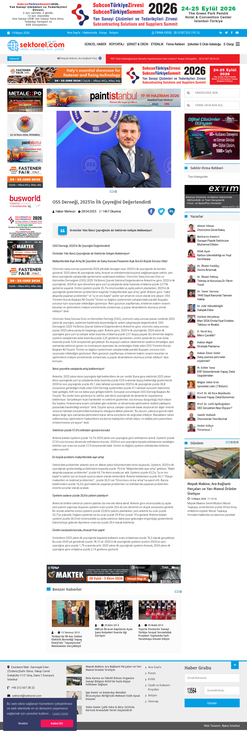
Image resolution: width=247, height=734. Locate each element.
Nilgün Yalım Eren (208, 382)
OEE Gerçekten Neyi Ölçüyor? (214, 408)
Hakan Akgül (204, 342)
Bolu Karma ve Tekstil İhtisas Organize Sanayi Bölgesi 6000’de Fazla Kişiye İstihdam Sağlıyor (110, 681)
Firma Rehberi (175, 44)
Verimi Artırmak (206, 269)
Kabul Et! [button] (57, 723)
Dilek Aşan (203, 251)
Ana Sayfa (73, 32)
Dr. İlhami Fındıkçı (208, 266)
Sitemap (153, 701)
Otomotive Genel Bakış (211, 229)
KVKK (151, 679)
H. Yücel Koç (204, 331)
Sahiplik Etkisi (205, 310)
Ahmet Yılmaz (205, 226)
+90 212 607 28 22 (21, 687)
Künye (103, 32)
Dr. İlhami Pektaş (207, 277)
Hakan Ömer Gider (208, 353)
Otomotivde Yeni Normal (212, 418)
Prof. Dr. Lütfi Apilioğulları (213, 404)
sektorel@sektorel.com (24, 696)
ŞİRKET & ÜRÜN (137, 44)
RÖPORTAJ (116, 44)
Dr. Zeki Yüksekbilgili (210, 306)
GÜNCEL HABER (95, 44)
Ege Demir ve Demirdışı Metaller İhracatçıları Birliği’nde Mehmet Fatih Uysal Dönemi (113, 696)
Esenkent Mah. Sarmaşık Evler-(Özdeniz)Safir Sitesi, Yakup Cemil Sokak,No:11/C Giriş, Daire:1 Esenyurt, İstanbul (30, 673)
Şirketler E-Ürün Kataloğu (204, 44)
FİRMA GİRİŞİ (162, 32)
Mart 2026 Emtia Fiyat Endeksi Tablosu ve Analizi (215, 322)
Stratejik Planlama (208, 346)
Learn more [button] (60, 713)
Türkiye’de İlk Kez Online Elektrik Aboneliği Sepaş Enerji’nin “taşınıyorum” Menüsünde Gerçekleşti (66, 641)
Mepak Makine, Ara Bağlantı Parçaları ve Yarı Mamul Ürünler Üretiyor (212, 489)
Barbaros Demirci (208, 236)
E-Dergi (229, 44)
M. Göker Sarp (206, 367)
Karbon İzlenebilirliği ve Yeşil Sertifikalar (214, 257)
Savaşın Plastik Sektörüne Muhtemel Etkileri (213, 242)
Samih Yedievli (206, 415)
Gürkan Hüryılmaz (208, 316)
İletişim (113, 32)
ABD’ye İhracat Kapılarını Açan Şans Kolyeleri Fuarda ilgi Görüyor (114, 632)
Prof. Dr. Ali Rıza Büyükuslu (213, 393)
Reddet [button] (23, 723)
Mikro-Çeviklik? (206, 335)
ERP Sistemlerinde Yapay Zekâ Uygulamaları (216, 373)
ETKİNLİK (157, 44)
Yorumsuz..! (204, 429)
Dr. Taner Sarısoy (208, 291)
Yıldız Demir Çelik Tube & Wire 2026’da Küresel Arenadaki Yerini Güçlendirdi (110, 709)
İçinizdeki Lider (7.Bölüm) (212, 386)
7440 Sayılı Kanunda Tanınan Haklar (214, 297)
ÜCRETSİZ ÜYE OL (187, 32)
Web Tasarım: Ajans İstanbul (222, 725)
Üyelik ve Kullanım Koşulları (159, 687)
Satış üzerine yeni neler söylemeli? (211, 359)
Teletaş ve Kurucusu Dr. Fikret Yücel (215, 282)
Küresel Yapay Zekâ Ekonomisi (215, 397)
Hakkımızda (90, 32)
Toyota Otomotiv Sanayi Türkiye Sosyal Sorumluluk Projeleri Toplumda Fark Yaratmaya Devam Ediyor (154, 634)
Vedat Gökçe (205, 425)
